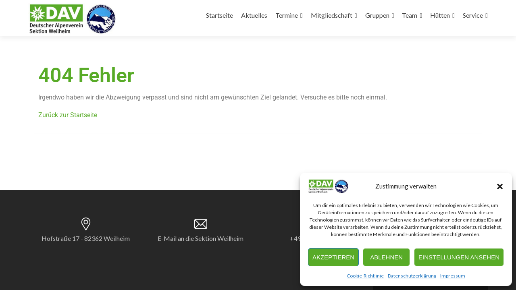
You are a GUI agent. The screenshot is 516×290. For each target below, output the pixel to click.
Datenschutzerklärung (412, 276)
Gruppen (377, 15)
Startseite (219, 15)
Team (409, 15)
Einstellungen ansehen (458, 257)
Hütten (440, 15)
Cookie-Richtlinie (365, 276)
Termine (286, 15)
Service (473, 15)
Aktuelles (254, 15)
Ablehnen (386, 257)
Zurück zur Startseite (67, 115)
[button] (500, 186)
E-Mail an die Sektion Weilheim (200, 238)
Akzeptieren (333, 257)
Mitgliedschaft (331, 15)
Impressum (452, 276)
